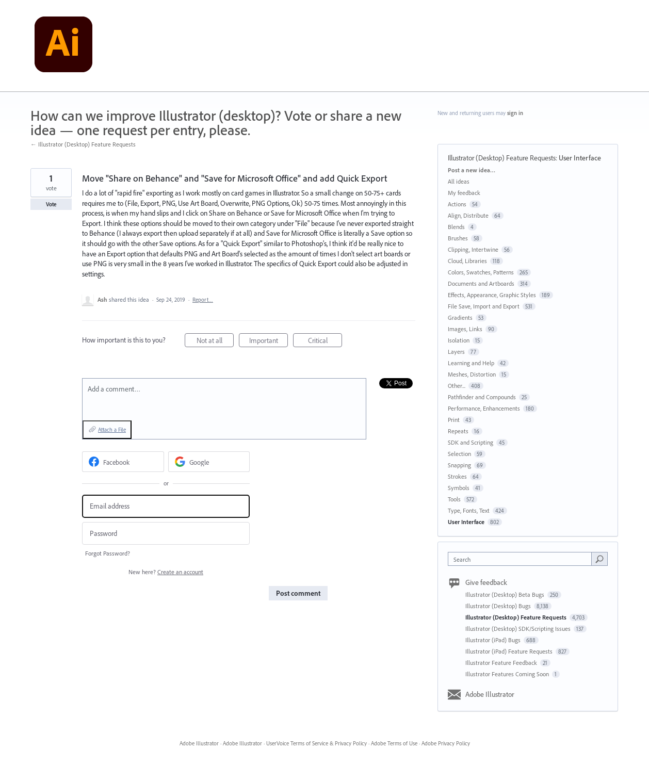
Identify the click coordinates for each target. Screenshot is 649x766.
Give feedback (486, 582)
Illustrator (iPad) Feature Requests (509, 651)
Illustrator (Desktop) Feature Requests (502, 157)
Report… (202, 299)
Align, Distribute (468, 215)
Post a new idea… (471, 170)
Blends (456, 227)
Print (454, 419)
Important (268, 342)
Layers (456, 351)
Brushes (458, 238)
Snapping (459, 465)
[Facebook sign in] (123, 461)
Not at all (215, 342)
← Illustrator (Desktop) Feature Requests (83, 144)
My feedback (464, 193)
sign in (515, 113)
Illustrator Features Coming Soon (507, 674)
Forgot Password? (107, 553)
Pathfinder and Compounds (482, 397)
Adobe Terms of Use (394, 743)
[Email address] (166, 506)
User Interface (580, 157)
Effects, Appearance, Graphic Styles (492, 295)
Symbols (458, 488)
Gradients (460, 317)
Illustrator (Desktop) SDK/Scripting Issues (518, 628)
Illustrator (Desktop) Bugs (498, 606)
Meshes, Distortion (472, 374)
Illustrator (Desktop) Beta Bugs (505, 594)
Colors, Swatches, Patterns (481, 272)
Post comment (298, 593)
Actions (457, 204)
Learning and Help (471, 363)
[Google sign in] (209, 461)
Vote (51, 204)
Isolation (458, 340)
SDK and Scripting (470, 442)
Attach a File (112, 429)
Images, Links (465, 329)
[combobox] (522, 559)
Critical (325, 342)
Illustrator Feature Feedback (502, 662)
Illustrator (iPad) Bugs (493, 640)
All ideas (458, 181)
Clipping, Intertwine (473, 249)
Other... (456, 385)
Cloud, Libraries (467, 261)
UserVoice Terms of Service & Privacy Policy (316, 743)
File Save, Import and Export (484, 306)
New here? (165, 572)
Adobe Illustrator (489, 694)
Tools (454, 499)
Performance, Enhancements (484, 408)
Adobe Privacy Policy (445, 743)
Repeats (458, 431)
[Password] (166, 533)
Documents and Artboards (481, 283)
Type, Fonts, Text (469, 510)
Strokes (457, 476)
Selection (459, 454)
